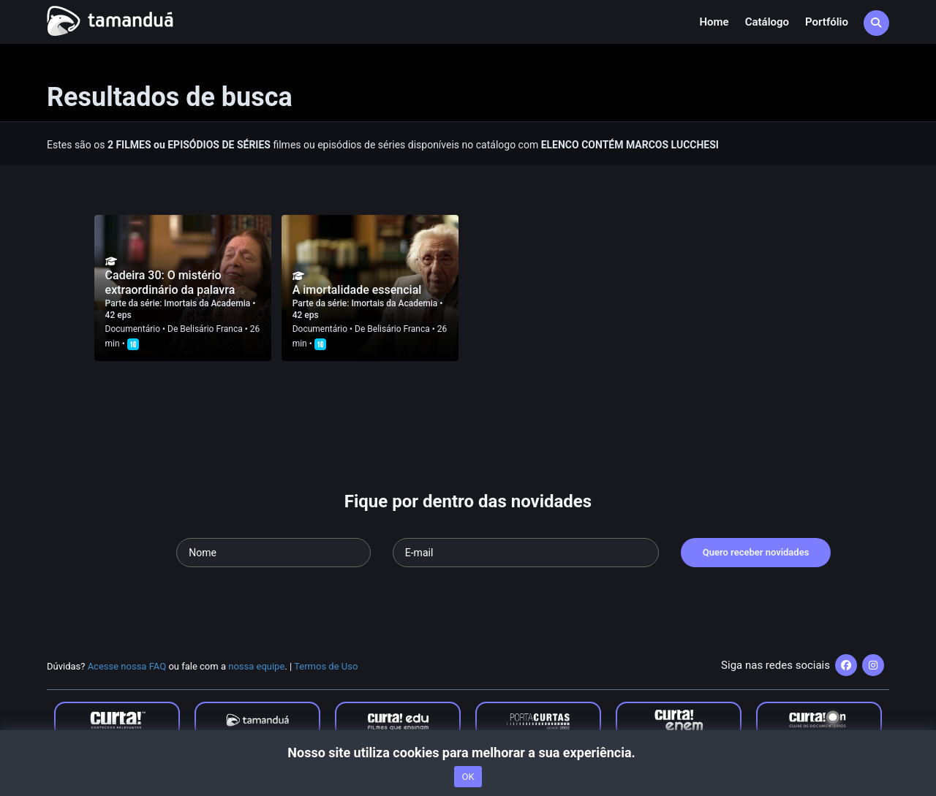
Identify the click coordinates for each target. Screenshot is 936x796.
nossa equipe (256, 666)
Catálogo (767, 22)
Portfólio (826, 22)
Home (713, 22)
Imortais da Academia (208, 303)
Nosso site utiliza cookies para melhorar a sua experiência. (467, 752)
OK (467, 776)
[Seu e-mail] (526, 552)
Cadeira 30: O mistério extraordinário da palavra (170, 282)
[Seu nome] (273, 552)
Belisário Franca (211, 329)
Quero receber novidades (756, 552)
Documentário (132, 329)
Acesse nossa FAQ (127, 666)
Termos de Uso (326, 666)
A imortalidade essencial (357, 290)
